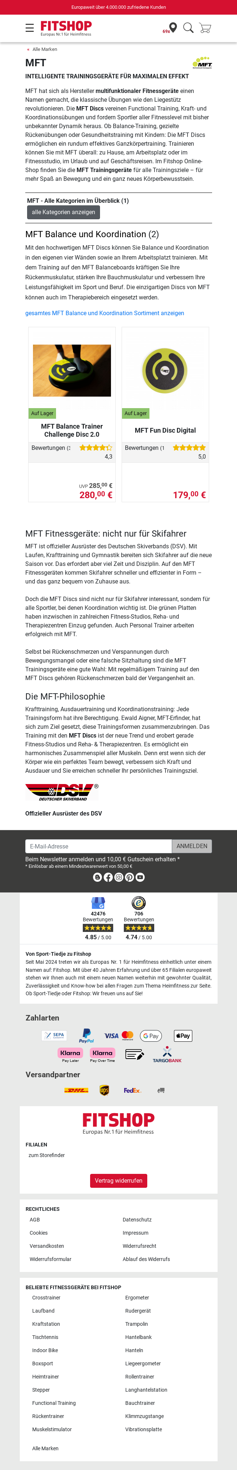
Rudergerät (138, 1311)
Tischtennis (45, 1337)
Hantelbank (138, 1337)
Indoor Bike (45, 1350)
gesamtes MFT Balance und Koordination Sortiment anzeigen (104, 313)
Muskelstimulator (52, 1429)
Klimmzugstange (144, 1416)
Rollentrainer (139, 1377)
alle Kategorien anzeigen (63, 212)
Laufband (43, 1311)
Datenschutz (137, 1220)
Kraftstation (46, 1324)
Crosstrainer (46, 1298)
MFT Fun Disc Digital (165, 430)
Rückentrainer (48, 1416)
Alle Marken (45, 49)
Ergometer (137, 1298)
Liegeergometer (143, 1364)
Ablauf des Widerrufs (146, 1259)
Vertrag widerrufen (118, 1180)
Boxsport (42, 1364)
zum (47, 1155)
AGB (35, 1220)
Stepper (41, 1390)
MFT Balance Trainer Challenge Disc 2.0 (72, 430)
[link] (97, 878)
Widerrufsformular (50, 1259)
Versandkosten (47, 1246)
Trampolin (136, 1324)
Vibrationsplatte (143, 1429)
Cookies (39, 1233)
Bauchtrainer (140, 1403)
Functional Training (54, 1403)
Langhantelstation (146, 1390)
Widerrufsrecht (139, 1246)
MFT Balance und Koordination (85, 234)
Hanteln (134, 1350)
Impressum (135, 1233)
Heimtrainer (45, 1377)
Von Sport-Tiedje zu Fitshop (58, 954)
